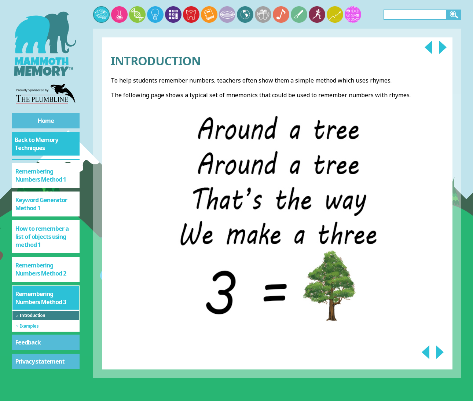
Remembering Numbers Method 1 (40, 175)
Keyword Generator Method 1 (41, 204)
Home (46, 121)
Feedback (28, 342)
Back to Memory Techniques (36, 144)
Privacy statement (40, 361)
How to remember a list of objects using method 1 (42, 237)
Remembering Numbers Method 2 (40, 269)
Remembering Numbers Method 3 (40, 298)
